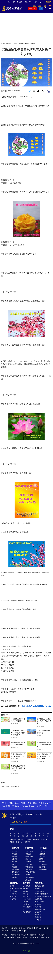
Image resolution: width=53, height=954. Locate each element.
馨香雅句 (42, 859)
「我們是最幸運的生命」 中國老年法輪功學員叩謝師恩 (18, 733)
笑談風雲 (42, 854)
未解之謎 (42, 851)
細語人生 (28, 880)
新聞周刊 (14, 864)
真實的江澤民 (39, 901)
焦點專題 (8, 43)
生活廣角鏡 (26, 886)
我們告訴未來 (39, 886)
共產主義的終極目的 (41, 894)
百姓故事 (38, 912)
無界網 (32, 937)
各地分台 (19, 2)
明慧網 (18, 937)
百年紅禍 (38, 904)
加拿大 (17, 803)
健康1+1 (12, 886)
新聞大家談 (29, 851)
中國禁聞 (14, 856)
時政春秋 (28, 859)
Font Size (42, 90)
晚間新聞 (14, 859)
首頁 (2, 43)
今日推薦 (36, 839)
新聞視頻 (15, 848)
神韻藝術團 (14, 935)
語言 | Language (39, 2)
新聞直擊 (14, 861)
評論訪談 (29, 848)
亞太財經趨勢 (16, 874)
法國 (40, 803)
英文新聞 (48, 2)
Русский (32, 806)
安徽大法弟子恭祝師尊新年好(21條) (36, 706)
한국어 (45, 806)
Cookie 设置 (26, 951)
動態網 (25, 937)
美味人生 (25, 896)
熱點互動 (28, 854)
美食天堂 (25, 894)
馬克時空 (28, 874)
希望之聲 (41, 935)
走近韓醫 (13, 899)
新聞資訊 (20, 814)
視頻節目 (30, 814)
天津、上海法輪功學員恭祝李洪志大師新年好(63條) (18, 756)
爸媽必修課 (43, 864)
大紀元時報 (24, 935)
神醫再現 (13, 896)
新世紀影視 (40, 937)
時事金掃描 (29, 856)
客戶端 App (22, 931)
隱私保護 (30, 928)
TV (41, 8)
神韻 (8, 2)
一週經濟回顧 (16, 869)
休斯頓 (34, 803)
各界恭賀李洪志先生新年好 (27, 43)
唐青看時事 (29, 869)
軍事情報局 (29, 867)
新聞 (12, 829)
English (17, 806)
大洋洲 (28, 803)
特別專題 (39, 883)
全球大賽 (27, 842)
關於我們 (14, 928)
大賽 (13, 2)
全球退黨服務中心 (8, 937)
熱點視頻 (20, 839)
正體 (26, 2)
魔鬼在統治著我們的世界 (43, 896)
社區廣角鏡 (15, 872)
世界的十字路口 (30, 872)
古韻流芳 (42, 856)
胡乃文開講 (13, 891)
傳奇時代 (38, 888)
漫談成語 (42, 861)
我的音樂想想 (27, 912)
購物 (25, 822)
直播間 (13, 818)
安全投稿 (46, 928)
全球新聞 (14, 851)
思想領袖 (28, 861)
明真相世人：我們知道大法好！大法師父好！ (44, 721)
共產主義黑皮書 (40, 909)
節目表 (38, 814)
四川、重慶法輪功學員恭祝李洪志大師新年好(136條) (44, 756)
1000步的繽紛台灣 (28, 908)
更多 (47, 937)
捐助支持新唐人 (16, 822)
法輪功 (15, 43)
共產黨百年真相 (40, 891)
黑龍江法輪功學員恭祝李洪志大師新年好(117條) (18, 768)
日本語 (39, 806)
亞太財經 (14, 877)
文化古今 (42, 867)
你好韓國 (25, 891)
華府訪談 (14, 867)
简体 (30, 2)
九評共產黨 (38, 899)
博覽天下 (44, 839)
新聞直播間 (33, 8)
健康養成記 (13, 894)
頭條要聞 (13, 839)
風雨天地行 (38, 907)
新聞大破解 (29, 864)
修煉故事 (38, 917)
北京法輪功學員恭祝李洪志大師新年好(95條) (44, 745)
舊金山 (45, 803)
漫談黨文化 (38, 914)
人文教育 (43, 848)
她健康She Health (16, 888)
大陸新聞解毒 (29, 877)
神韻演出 (19, 842)
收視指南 (22, 928)
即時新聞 (28, 839)
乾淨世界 (33, 935)
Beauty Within (27, 899)
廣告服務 (5, 931)
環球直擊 (14, 854)
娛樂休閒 (26, 883)
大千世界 (25, 901)
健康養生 (14, 883)
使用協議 (38, 928)
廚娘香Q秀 (26, 904)
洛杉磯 (23, 803)
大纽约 (11, 803)
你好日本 (25, 888)
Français (25, 806)
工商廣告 (38, 920)
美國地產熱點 (43, 869)
